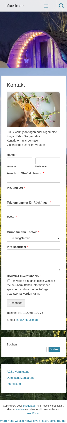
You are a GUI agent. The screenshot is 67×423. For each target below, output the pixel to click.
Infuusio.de (14, 6)
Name (12, 154)
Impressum (14, 383)
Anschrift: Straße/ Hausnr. (25, 173)
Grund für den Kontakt (23, 232)
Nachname (41, 166)
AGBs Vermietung (18, 371)
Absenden (16, 302)
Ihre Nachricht (17, 246)
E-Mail (12, 217)
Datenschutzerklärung (21, 377)
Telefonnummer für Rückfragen (29, 202)
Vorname (11, 166)
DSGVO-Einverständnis (24, 276)
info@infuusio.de (27, 319)
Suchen (12, 344)
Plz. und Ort (16, 187)
